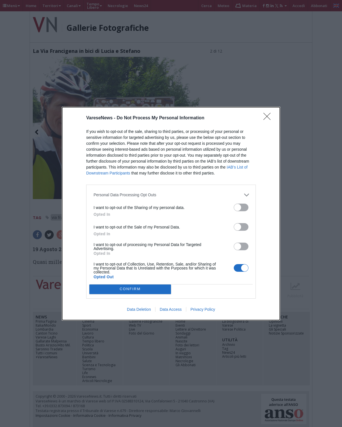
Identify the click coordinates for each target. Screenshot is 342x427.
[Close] (268, 118)
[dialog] (171, 213)
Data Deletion (139, 309)
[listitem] (171, 195)
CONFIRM (130, 289)
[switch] (241, 207)
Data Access (171, 309)
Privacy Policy (203, 309)
